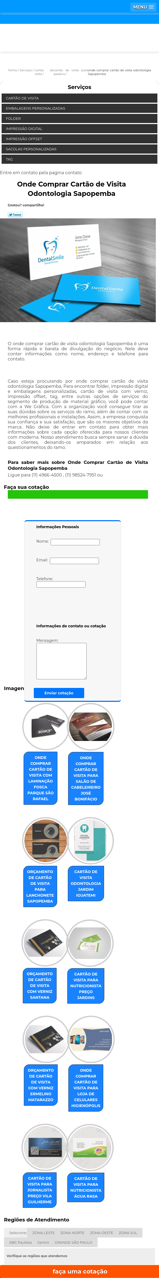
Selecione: (18, 1185)
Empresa (79, 1240)
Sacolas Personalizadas (31, 149)
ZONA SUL (128, 1185)
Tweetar (15, 214)
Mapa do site (124, 1256)
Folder (14, 118)
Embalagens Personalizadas (36, 108)
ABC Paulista (20, 1194)
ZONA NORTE (72, 1185)
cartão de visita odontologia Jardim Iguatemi (91, 859)
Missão (123, 1240)
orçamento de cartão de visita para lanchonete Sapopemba (35, 865)
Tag (10, 159)
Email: (67, 561)
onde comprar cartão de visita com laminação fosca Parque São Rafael (35, 769)
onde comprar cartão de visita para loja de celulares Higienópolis (91, 1052)
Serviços (79, 87)
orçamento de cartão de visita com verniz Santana (35, 959)
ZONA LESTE (43, 1185)
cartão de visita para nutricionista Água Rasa (91, 1145)
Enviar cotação (59, 693)
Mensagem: (69, 658)
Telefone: (61, 582)
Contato (75, 1256)
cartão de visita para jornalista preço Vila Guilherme (35, 1145)
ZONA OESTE (101, 1185)
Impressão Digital (24, 128)
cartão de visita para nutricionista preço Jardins (91, 959)
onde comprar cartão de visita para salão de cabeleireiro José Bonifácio (91, 769)
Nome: (68, 542)
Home (35, 1240)
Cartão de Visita (22, 98)
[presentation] (70, 606)
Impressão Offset (24, 139)
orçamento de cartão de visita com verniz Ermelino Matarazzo (35, 1052)
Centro (43, 1194)
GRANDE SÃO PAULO (73, 1194)
